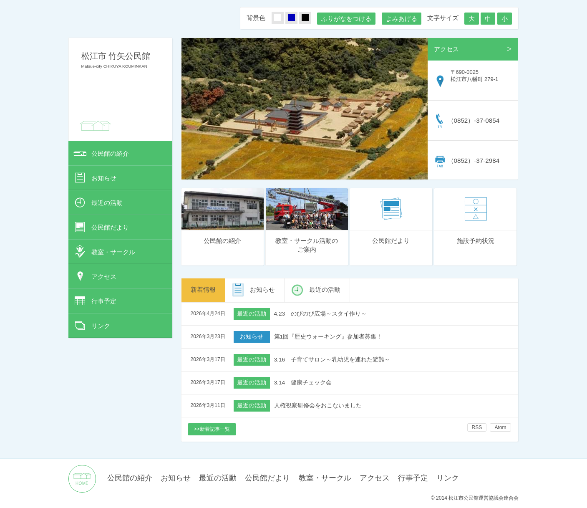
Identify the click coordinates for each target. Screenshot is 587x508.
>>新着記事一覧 (212, 429)
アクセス (103, 276)
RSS (477, 427)
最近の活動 (107, 202)
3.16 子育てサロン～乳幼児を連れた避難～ (332, 359)
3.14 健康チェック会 (303, 382)
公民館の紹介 (110, 153)
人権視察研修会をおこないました (318, 405)
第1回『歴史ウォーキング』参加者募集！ (328, 337)
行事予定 (103, 301)
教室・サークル (113, 251)
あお (296, 18)
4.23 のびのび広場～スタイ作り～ (320, 314)
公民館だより (110, 227)
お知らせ (103, 178)
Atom (500, 427)
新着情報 (203, 289)
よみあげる (401, 18)
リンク (100, 325)
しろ (282, 18)
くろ (310, 18)
